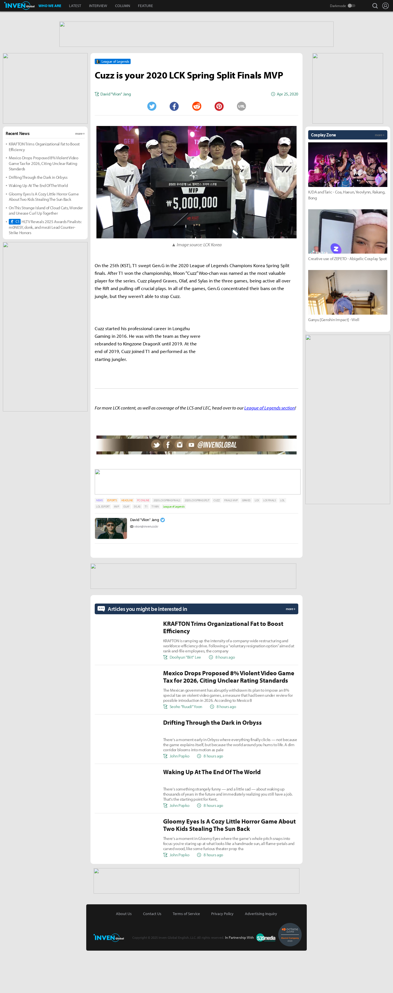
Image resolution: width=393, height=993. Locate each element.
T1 (146, 550)
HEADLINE (127, 544)
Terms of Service (186, 956)
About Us (124, 956)
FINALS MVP (231, 544)
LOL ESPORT (103, 550)
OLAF (126, 550)
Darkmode (338, 5)
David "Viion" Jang (144, 563)
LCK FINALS (269, 544)
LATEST (75, 5)
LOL (282, 544)
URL (241, 150)
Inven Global (19, 5)
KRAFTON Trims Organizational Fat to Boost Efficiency (44, 191)
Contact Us (152, 956)
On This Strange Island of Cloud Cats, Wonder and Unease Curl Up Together (46, 255)
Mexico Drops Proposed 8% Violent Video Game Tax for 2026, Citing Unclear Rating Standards (43, 208)
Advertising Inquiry (261, 956)
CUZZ (216, 544)
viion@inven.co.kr (146, 570)
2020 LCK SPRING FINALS (167, 544)
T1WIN (155, 550)
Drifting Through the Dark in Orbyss (38, 222)
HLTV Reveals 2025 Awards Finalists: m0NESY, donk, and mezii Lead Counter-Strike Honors (45, 272)
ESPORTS (112, 544)
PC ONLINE (143, 544)
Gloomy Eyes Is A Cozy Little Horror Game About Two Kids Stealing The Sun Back (44, 241)
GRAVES (246, 544)
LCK (257, 544)
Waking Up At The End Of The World (38, 230)
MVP (116, 550)
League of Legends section (269, 452)
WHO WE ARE (49, 5)
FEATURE (145, 5)
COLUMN (122, 5)
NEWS (99, 544)
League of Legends (174, 550)
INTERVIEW (98, 5)
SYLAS (137, 550)
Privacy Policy (222, 956)
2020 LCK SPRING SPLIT (197, 544)
